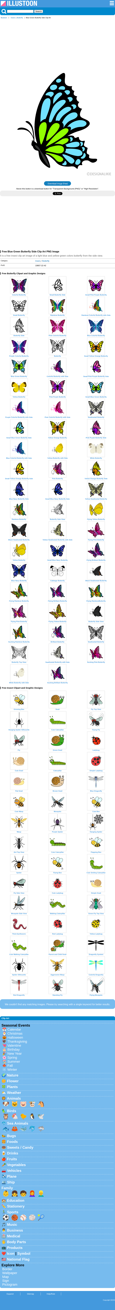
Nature (12, 1075)
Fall (10, 1065)
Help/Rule (51, 1294)
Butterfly (20, 18)
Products (15, 1248)
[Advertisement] (57, 43)
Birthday (13, 1049)
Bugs (11, 1136)
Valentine (14, 1045)
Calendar (14, 1029)
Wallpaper (9, 1273)
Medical (13, 1236)
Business (15, 1230)
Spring (12, 1057)
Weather (14, 1093)
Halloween (15, 1037)
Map (5, 1277)
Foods (12, 1142)
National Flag (18, 1259)
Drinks (12, 1153)
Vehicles (14, 1171)
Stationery (16, 1206)
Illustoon (4, 18)
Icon (10, 1253)
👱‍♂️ (41, 1193)
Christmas (14, 1033)
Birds (11, 1111)
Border (7, 1269)
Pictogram (9, 1284)
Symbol (23, 1253)
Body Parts (16, 1242)
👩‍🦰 (32, 1193)
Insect (13, 18)
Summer (13, 1061)
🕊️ (41, 1116)
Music (12, 1225)
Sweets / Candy (20, 1147)
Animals (14, 1098)
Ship (11, 1182)
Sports (12, 1212)
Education (15, 1200)
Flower (13, 1081)
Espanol (10, 1294)
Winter (12, 1069)
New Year (14, 1053)
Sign (5, 1281)
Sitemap (30, 1294)
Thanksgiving (17, 1041)
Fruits (12, 1159)
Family (7, 1188)
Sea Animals (17, 1123)
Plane (12, 1176)
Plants (12, 1087)
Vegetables (16, 1165)
